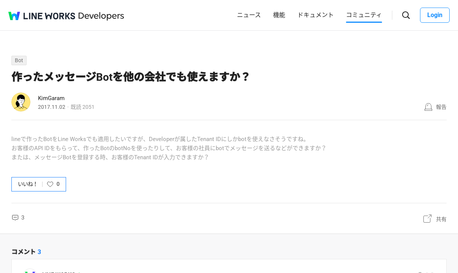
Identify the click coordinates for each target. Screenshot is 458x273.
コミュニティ (364, 15)
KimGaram (51, 98)
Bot (19, 60)
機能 (279, 15)
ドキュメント (315, 15)
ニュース (249, 15)
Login (434, 15)
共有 (441, 219)
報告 (441, 107)
